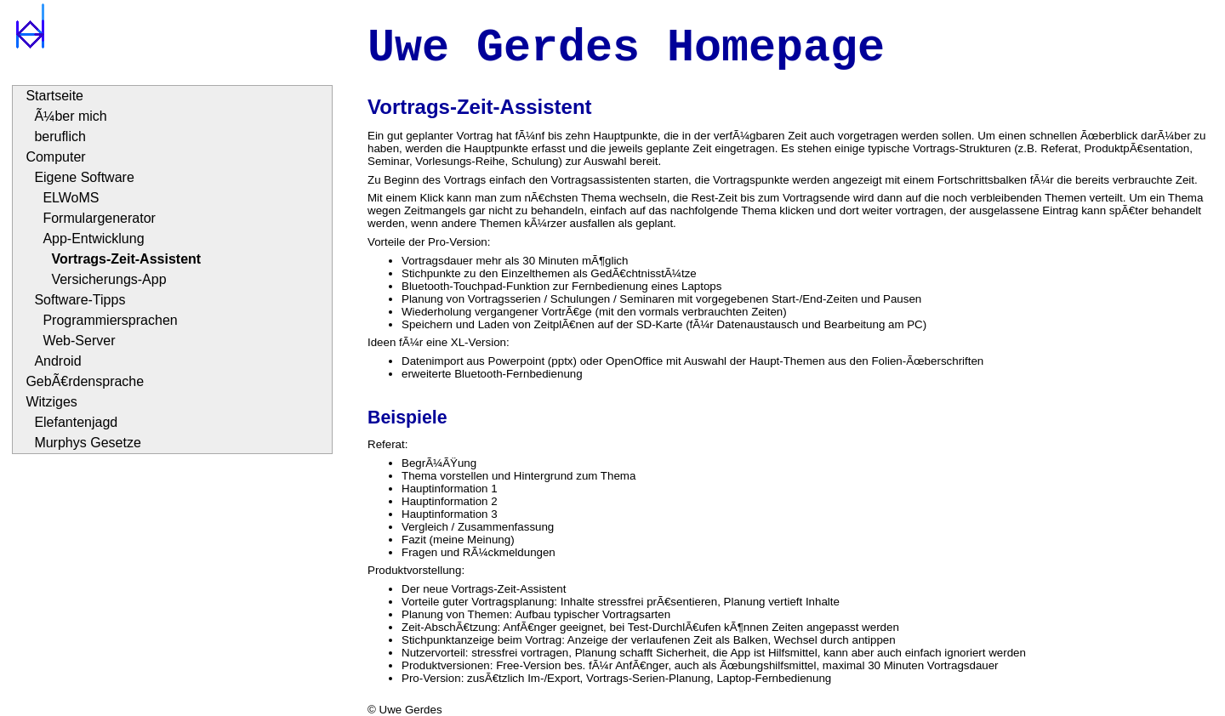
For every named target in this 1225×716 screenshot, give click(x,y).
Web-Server (79, 340)
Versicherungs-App (108, 279)
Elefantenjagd (75, 422)
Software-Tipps (79, 300)
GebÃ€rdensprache (85, 381)
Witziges (51, 402)
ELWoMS (71, 197)
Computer (55, 157)
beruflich (59, 136)
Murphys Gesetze (87, 442)
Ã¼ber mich (70, 116)
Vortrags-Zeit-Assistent (126, 259)
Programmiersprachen (110, 320)
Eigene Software (84, 177)
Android (57, 361)
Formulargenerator (99, 218)
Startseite (54, 95)
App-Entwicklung (93, 238)
